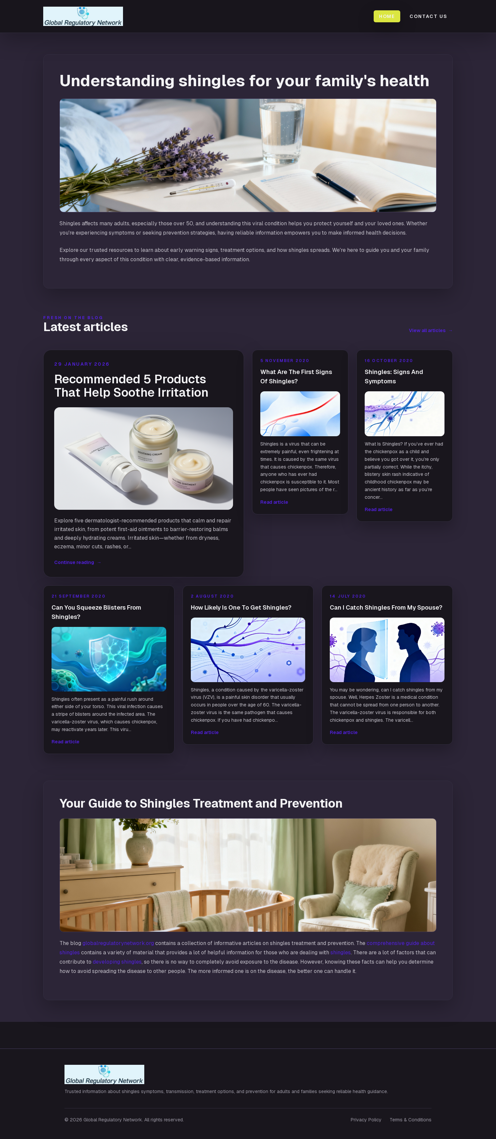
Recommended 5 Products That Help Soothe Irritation (131, 386)
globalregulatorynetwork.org (118, 943)
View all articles (431, 330)
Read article (274, 502)
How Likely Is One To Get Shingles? (241, 607)
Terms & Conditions (411, 1120)
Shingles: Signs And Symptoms (394, 376)
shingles (340, 952)
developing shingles (117, 961)
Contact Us (428, 16)
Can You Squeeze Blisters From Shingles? (96, 612)
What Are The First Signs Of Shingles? (296, 376)
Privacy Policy (366, 1120)
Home (387, 16)
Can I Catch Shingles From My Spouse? (386, 607)
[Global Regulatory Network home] (87, 16)
